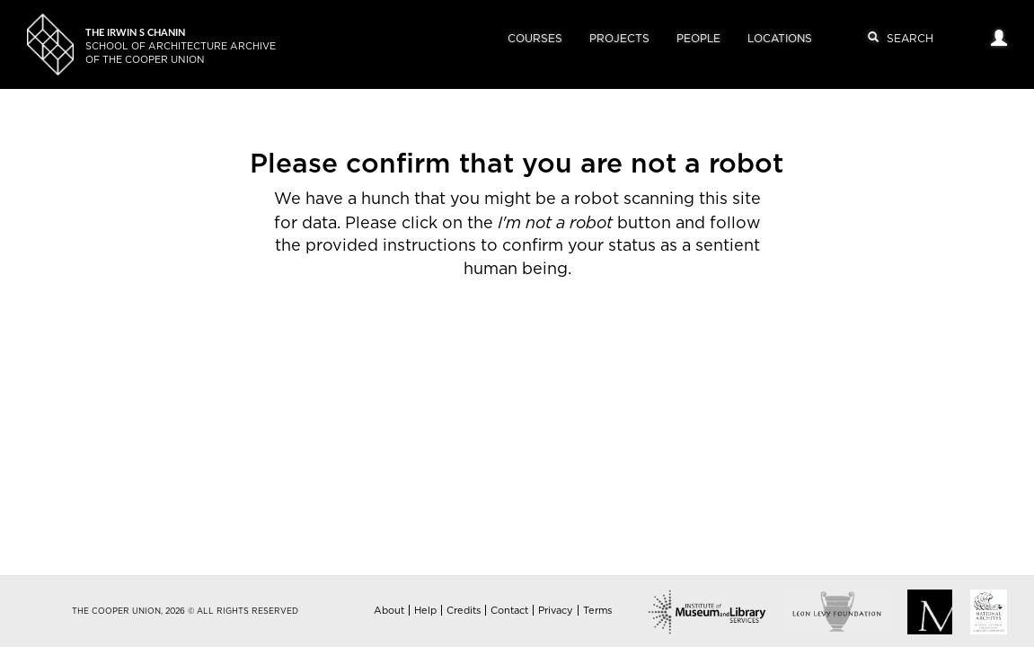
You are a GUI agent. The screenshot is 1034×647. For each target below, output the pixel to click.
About (389, 611)
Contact (509, 611)
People (698, 38)
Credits (463, 611)
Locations (779, 38)
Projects (619, 38)
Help (425, 611)
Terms (597, 611)
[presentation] (528, 339)
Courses (535, 38)
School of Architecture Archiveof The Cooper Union (180, 46)
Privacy (555, 611)
